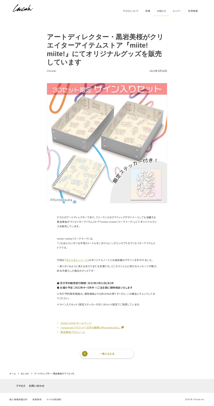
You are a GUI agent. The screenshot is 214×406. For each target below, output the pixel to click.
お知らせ (161, 11)
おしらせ (25, 373)
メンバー (177, 11)
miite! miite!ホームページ (76, 323)
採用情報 (193, 11)
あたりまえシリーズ (76, 260)
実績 (147, 11)
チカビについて (131, 11)
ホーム (12, 373)
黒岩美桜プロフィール (73, 332)
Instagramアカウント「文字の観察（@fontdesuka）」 (90, 327)
